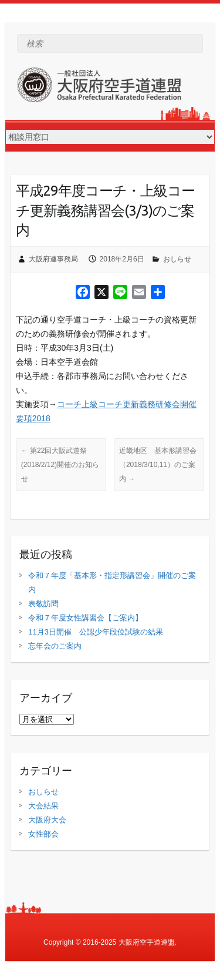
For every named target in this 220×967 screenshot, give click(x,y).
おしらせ (177, 259)
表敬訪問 (43, 603)
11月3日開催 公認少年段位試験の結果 (95, 631)
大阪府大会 (47, 819)
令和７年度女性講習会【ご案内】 (85, 617)
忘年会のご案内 (55, 646)
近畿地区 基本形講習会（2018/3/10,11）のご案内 (158, 464)
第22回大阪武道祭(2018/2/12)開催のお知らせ (60, 464)
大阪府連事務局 (53, 259)
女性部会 (43, 834)
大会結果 (43, 805)
